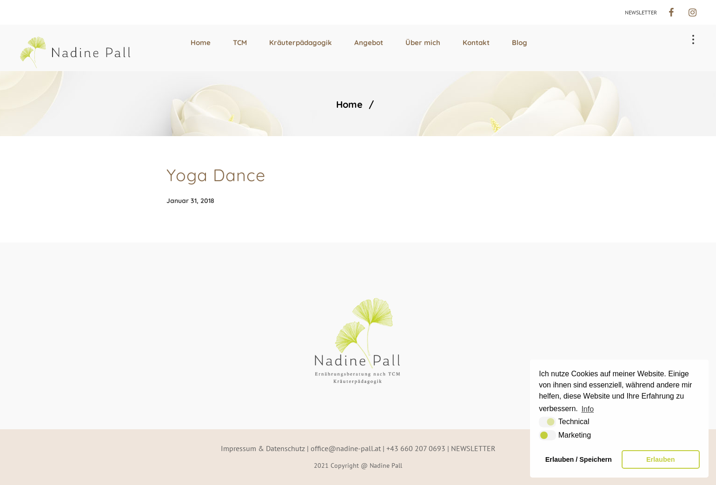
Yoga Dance (215, 174)
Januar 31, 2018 (190, 201)
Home (349, 104)
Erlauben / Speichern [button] (578, 459)
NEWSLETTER (641, 12)
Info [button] (587, 409)
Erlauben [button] (660, 459)
